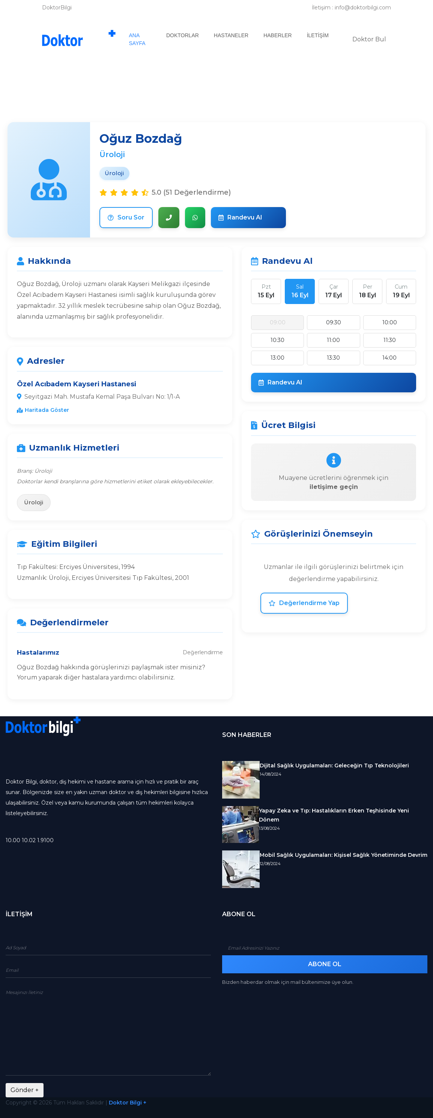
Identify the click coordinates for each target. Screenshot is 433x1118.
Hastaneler (231, 35)
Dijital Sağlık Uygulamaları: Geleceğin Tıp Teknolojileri (334, 765)
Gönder (25, 1090)
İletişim (318, 35)
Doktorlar (182, 35)
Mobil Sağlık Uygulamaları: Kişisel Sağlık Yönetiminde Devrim (343, 855)
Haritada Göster (43, 410)
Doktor (369, 39)
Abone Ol (324, 964)
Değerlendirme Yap (304, 603)
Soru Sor (126, 217)
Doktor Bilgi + (127, 1102)
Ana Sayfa (144, 39)
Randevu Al (240, 217)
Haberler (277, 35)
